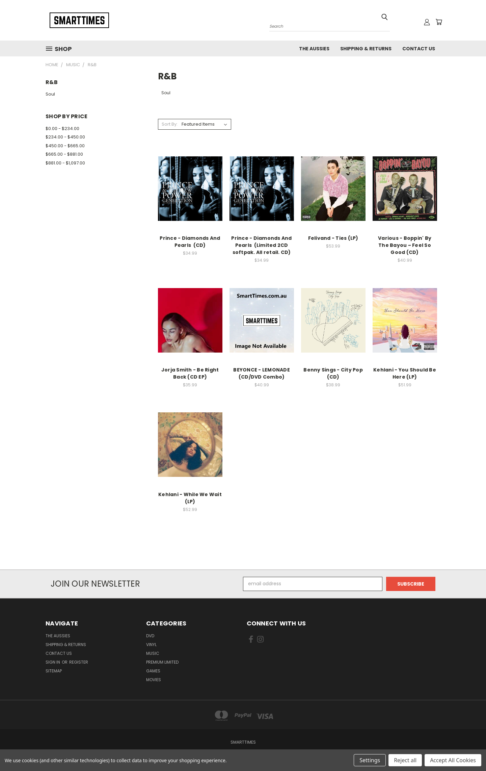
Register (78, 662)
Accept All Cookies (453, 760)
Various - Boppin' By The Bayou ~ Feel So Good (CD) (404, 245)
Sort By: (170, 124)
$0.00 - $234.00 (62, 128)
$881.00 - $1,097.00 (65, 163)
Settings (369, 760)
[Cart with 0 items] (438, 22)
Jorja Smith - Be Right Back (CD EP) (190, 373)
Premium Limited (162, 662)
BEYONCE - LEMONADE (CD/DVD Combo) (261, 373)
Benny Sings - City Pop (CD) (333, 373)
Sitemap (54, 671)
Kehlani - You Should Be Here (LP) (404, 373)
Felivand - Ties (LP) (333, 238)
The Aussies (314, 48)
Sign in (53, 662)
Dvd (150, 636)
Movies (153, 680)
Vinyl (151, 644)
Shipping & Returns (366, 48)
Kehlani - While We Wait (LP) (190, 498)
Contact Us (418, 48)
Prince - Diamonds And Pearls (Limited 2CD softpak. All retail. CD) (261, 245)
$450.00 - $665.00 (65, 146)
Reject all (405, 760)
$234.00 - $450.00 (65, 137)
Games (153, 671)
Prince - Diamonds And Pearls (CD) (190, 242)
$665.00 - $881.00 (64, 154)
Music (152, 653)
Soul (50, 94)
